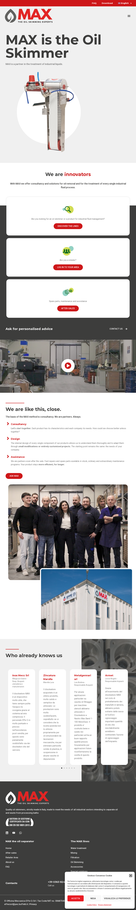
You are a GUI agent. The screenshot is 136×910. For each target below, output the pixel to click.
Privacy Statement (104, 905)
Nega (93, 898)
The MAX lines (80, 841)
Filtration (75, 857)
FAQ (94, 3)
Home (8, 848)
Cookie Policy (92, 905)
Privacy (33, 904)
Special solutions (79, 871)
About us (10, 862)
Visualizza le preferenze (117, 898)
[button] (130, 875)
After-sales (11, 852)
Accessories (77, 866)
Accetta (75, 898)
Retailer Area (12, 857)
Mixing (74, 852)
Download (107, 3)
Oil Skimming (77, 862)
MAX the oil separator (20, 841)
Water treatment (78, 848)
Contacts (11, 883)
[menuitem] (125, 3)
